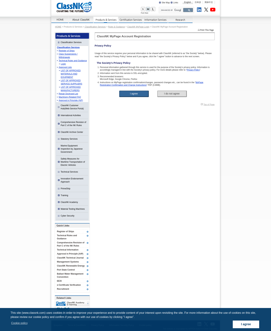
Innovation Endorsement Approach (72, 180)
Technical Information (68, 250)
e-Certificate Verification (69, 285)
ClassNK (74, 7)
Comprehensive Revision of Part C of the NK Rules (73, 124)
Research (180, 20)
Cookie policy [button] (19, 323)
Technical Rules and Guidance (73, 60)
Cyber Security (67, 216)
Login (63, 64)
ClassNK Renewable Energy (71, 266)
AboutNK (81, 20)
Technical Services (69, 172)
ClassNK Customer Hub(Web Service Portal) (72, 107)
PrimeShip (65, 188)
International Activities (71, 115)
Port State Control (66, 270)
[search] (171, 10)
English (187, 2)
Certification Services (130, 20)
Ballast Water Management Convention (70, 275)
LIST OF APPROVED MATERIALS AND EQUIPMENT (71, 73)
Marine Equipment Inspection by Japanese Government (72, 148)
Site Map (166, 2)
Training (64, 195)
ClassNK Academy (69, 202)
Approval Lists (65, 67)
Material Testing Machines (73, 209)
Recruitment (63, 289)
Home (60, 20)
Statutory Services (69, 139)
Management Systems (68, 262)
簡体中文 (209, 2)
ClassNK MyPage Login (138, 27)
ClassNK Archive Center (72, 132)
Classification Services (95, 27)
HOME (58, 27)
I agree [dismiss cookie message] (246, 324)
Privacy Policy (193, 70)
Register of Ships (67, 51)
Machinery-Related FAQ (70, 97)
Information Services (155, 20)
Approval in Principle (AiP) (71, 100)
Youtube (213, 10)
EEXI (59, 281)
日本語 (198, 2)
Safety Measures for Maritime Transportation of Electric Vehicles (73, 162)
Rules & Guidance (116, 27)
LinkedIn (200, 10)
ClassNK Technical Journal (70, 258)
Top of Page (209, 104)
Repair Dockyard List (68, 94)
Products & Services (106, 20)
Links (175, 2)
